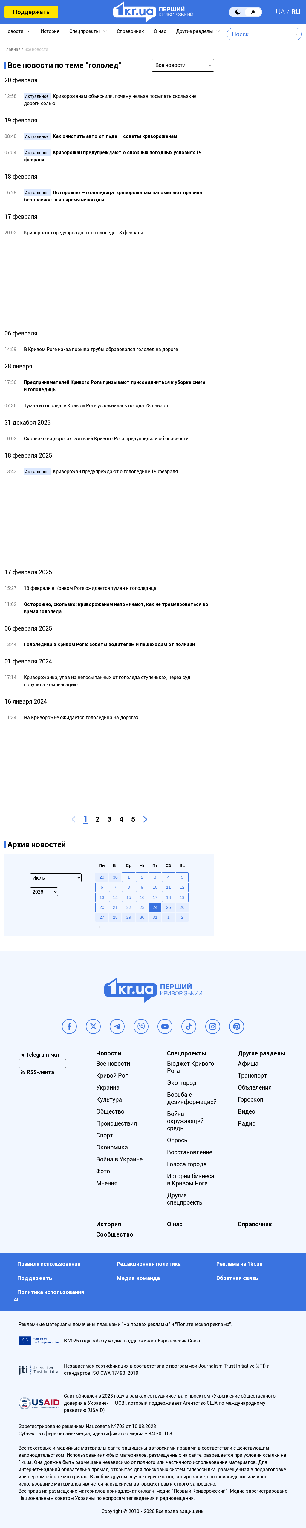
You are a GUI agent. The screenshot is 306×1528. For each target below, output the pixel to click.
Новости (13, 31)
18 (168, 897)
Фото (103, 1171)
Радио (246, 1123)
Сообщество (114, 1234)
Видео (246, 1111)
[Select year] (44, 891)
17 (155, 897)
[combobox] (260, 34)
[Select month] (56, 877)
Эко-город (182, 1082)
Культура (109, 1099)
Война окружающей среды (185, 1121)
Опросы (178, 1140)
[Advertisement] (109, 283)
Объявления (255, 1087)
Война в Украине (119, 1159)
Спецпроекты (84, 31)
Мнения (106, 1183)
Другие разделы (194, 31)
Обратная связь (237, 1278)
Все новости (113, 1063)
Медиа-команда (138, 1278)
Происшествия (116, 1123)
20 (102, 907)
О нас (160, 31)
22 (128, 907)
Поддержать (31, 12)
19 (182, 897)
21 (115, 907)
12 (182, 887)
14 (115, 897)
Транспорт (252, 1075)
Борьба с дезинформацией (192, 1098)
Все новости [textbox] (170, 65)
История (50, 31)
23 (142, 907)
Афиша (248, 1063)
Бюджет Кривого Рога (190, 1067)
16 (142, 897)
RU (296, 12)
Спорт (104, 1135)
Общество (110, 1111)
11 (168, 887)
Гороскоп (250, 1099)
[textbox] (260, 34)
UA (280, 12)
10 (155, 887)
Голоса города (187, 1164)
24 (155, 907)
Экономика (112, 1147)
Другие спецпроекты (185, 1199)
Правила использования (49, 1264)
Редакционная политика (149, 1264)
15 (128, 897)
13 (102, 897)
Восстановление (189, 1152)
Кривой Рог (112, 1075)
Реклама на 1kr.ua (239, 1264)
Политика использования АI (49, 1296)
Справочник (130, 31)
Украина (108, 1087)
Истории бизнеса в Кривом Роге (190, 1179)
